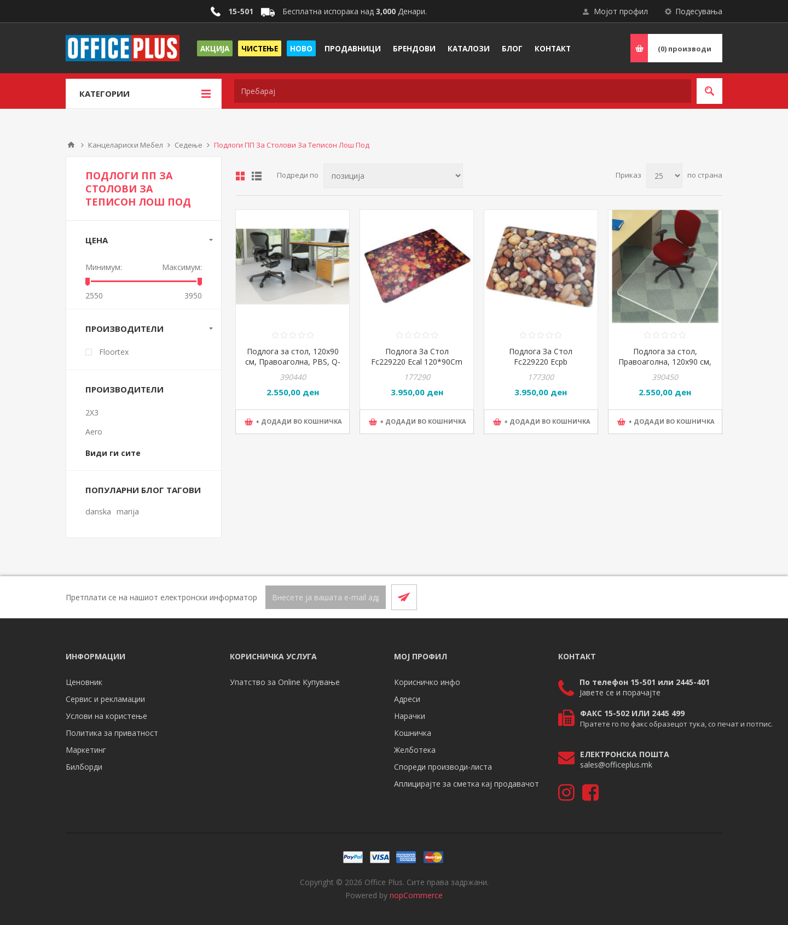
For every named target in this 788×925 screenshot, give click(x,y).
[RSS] (709, 597)
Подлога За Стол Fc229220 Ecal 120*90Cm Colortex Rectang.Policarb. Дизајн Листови (416, 367)
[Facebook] (683, 597)
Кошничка (412, 733)
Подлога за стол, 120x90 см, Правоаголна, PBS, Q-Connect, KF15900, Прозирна (292, 367)
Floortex (114, 352)
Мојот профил (621, 11)
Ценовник (84, 682)
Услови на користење (106, 716)
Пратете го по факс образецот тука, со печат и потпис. (676, 724)
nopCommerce (416, 895)
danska (98, 511)
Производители (124, 328)
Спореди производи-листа (443, 767)
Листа (257, 176)
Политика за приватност (112, 733)
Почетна (71, 145)
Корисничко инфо (427, 682)
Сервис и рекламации (105, 699)
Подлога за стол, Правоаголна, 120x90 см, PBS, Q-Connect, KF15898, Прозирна (664, 367)
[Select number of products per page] (664, 175)
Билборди (84, 767)
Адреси (407, 699)
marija (128, 511)
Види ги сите (113, 453)
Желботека (415, 750)
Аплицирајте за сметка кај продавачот (466, 783)
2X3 (92, 412)
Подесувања (698, 11)
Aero (93, 431)
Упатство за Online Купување (285, 682)
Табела (240, 176)
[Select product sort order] (393, 175)
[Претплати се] (325, 597)
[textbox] (462, 91)
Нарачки (409, 716)
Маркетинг (86, 750)
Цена (96, 240)
